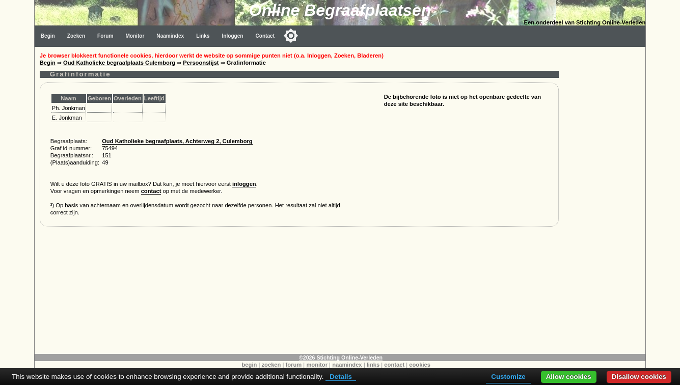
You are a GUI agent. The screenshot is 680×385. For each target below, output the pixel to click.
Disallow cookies (639, 376)
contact (151, 191)
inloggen (244, 184)
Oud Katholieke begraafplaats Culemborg (119, 63)
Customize (508, 376)
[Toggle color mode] (291, 35)
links (373, 365)
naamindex (347, 365)
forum (294, 365)
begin (249, 365)
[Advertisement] (604, 199)
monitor (317, 365)
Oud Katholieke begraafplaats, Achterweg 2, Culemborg (177, 141)
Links (202, 36)
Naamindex (170, 36)
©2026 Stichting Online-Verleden (341, 357)
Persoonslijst (201, 63)
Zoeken (76, 36)
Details (341, 376)
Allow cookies (568, 376)
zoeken (271, 365)
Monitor (134, 36)
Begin (48, 36)
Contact (265, 36)
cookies (419, 365)
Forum (105, 36)
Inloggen (232, 36)
